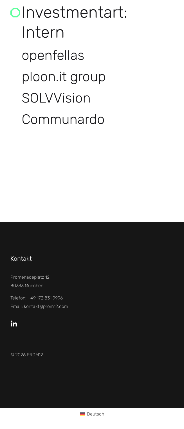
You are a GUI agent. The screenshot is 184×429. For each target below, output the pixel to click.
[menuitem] (92, 414)
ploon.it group (64, 77)
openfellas (53, 55)
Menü (154, 12)
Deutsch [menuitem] (95, 414)
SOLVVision (56, 98)
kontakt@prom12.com (46, 306)
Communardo (63, 119)
